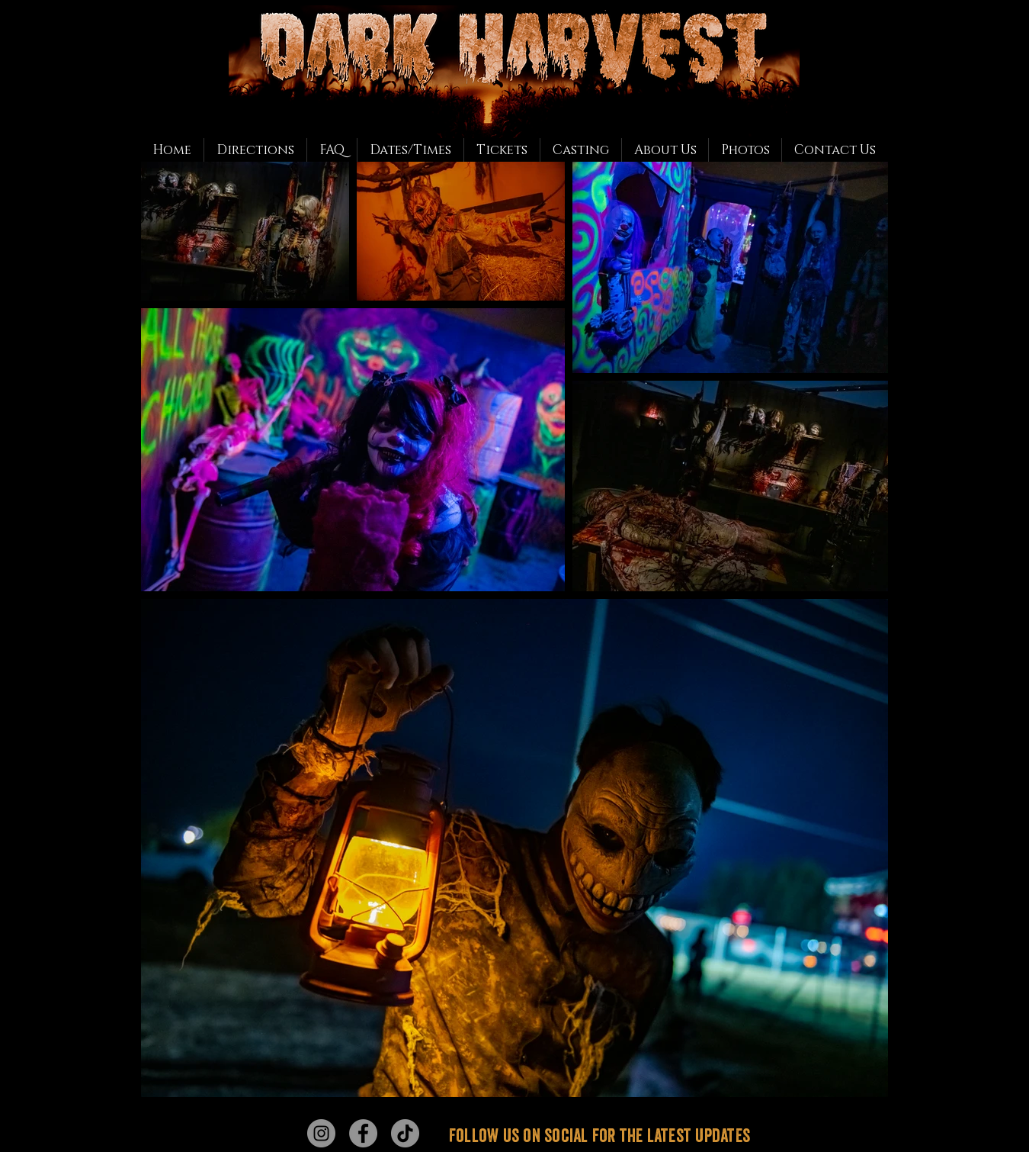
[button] (745, 150)
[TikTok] (405, 1133)
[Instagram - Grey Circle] (321, 1133)
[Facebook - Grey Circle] (363, 1133)
